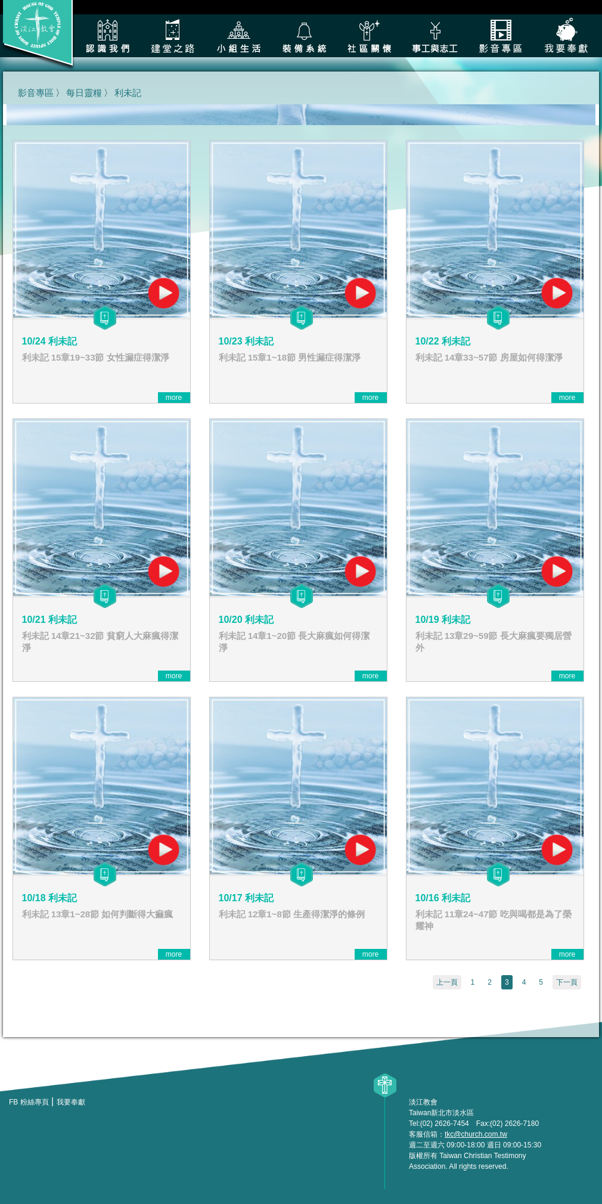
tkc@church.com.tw (476, 1134)
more (174, 397)
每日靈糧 (84, 93)
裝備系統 (304, 35)
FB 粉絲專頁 (29, 1102)
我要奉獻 (566, 35)
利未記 (127, 93)
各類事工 (435, 35)
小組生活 (238, 35)
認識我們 (107, 35)
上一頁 (447, 982)
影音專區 (500, 35)
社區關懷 (369, 35)
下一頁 (567, 982)
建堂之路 (173, 35)
